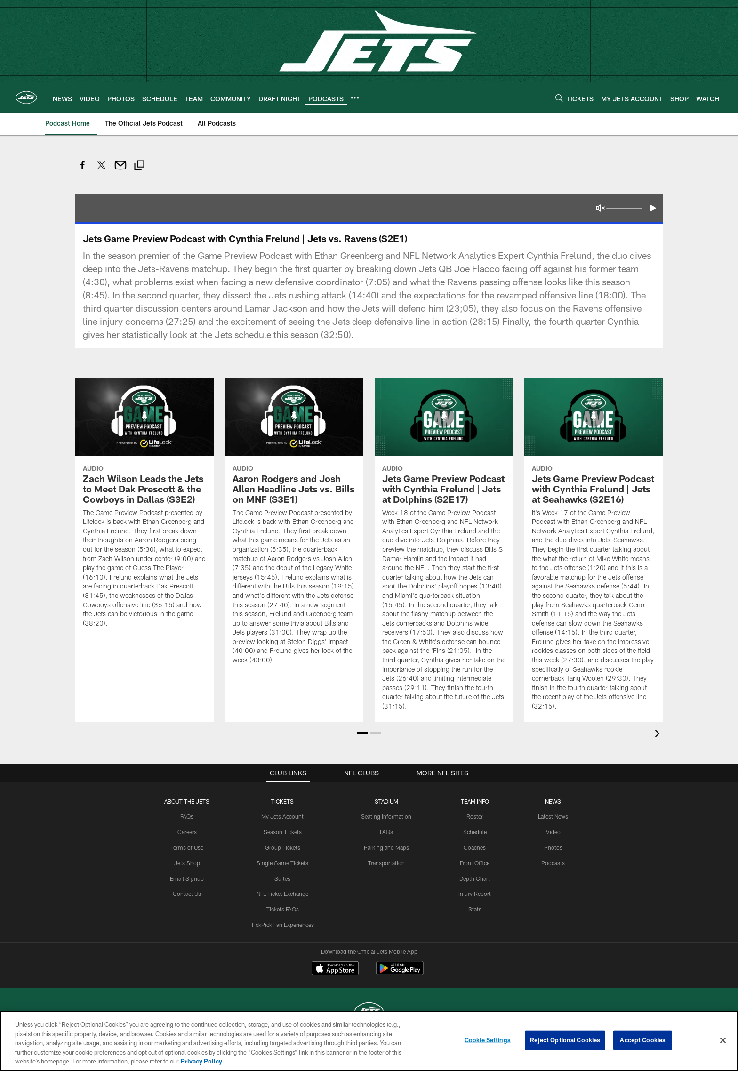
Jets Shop (187, 863)
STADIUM (386, 801)
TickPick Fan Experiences (282, 924)
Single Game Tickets (282, 863)
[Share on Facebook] (82, 170)
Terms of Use (186, 847)
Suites (282, 878)
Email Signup (187, 878)
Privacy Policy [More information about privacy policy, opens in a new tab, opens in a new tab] (201, 1061)
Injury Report (474, 893)
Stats (474, 909)
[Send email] (120, 170)
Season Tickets (283, 832)
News (553, 801)
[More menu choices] (355, 98)
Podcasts (553, 863)
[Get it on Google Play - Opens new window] (400, 972)
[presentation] (659, 735)
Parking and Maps (386, 847)
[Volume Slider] (624, 208)
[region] (369, 1041)
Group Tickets (282, 847)
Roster (474, 816)
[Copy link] (139, 166)
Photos (553, 847)
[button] (652, 208)
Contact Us (187, 893)
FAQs (186, 816)
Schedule (475, 832)
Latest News (553, 816)
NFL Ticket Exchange (282, 893)
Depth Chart (474, 878)
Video (553, 832)
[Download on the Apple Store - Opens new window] (335, 969)
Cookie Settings (488, 1040)
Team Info (475, 801)
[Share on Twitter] (101, 170)
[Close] (723, 1040)
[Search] (559, 97)
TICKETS (282, 801)
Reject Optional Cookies (565, 1040)
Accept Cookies (643, 1040)
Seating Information (386, 816)
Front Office (474, 863)
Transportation (386, 863)
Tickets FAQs (282, 909)
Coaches (475, 847)
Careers (187, 832)
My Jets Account (282, 816)
